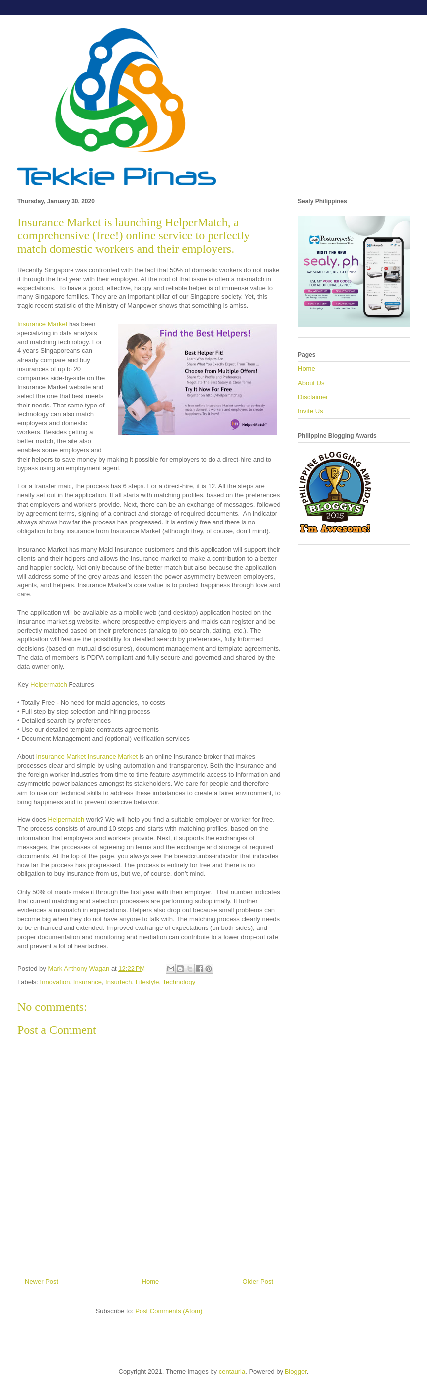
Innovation (55, 981)
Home (150, 1281)
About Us (311, 383)
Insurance (87, 981)
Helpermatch (48, 684)
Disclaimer (313, 397)
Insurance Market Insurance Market (88, 756)
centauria (232, 1371)
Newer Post (41, 1281)
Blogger (296, 1371)
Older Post (258, 1281)
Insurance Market (42, 324)
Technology (179, 981)
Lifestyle (147, 981)
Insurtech (118, 981)
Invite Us (310, 411)
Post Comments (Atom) (168, 1311)
